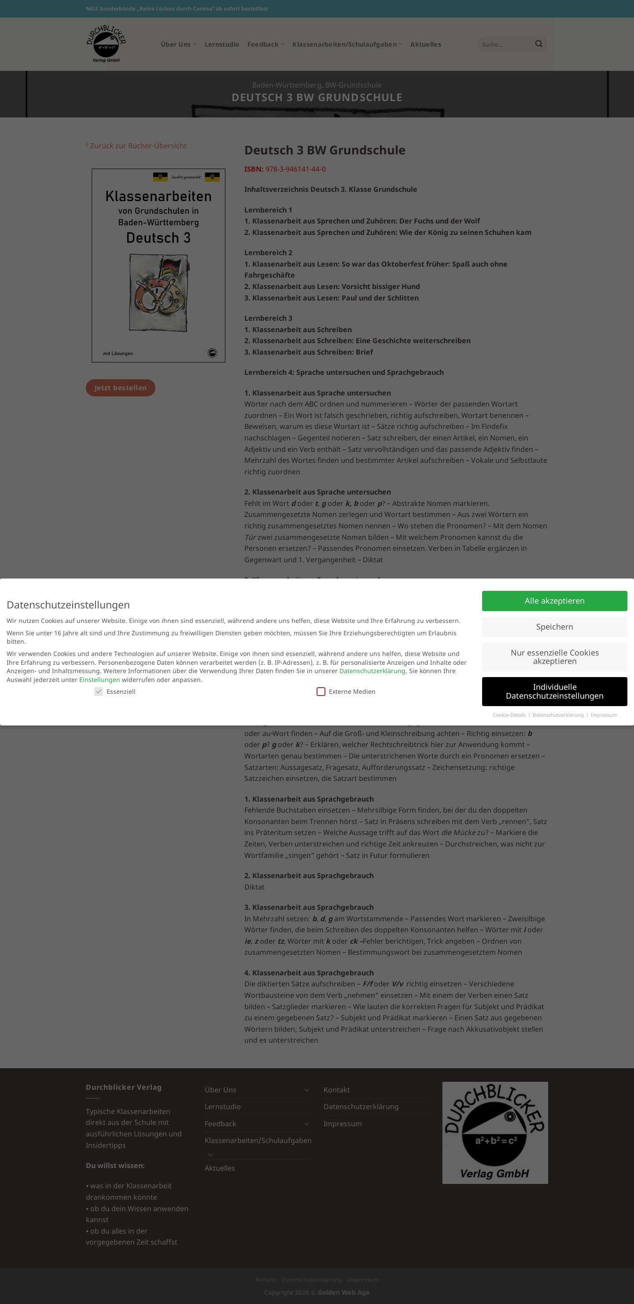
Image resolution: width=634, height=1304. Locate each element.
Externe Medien (346, 691)
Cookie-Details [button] (510, 715)
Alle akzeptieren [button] (555, 600)
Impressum (604, 715)
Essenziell (115, 691)
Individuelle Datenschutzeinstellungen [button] (555, 691)
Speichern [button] (554, 626)
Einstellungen (99, 679)
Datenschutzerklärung (372, 671)
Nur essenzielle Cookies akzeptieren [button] (555, 657)
